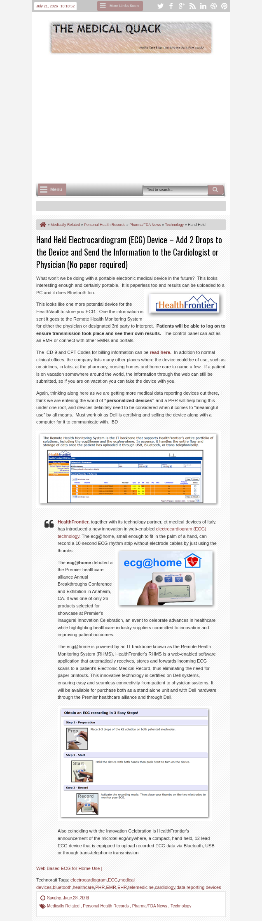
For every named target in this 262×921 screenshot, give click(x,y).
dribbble (213, 6)
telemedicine (141, 887)
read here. (161, 352)
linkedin (203, 6)
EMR (111, 887)
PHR (100, 887)
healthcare (83, 887)
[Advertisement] (149, 117)
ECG (113, 879)
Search (216, 190)
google (181, 6)
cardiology (165, 887)
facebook (171, 6)
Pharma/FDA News (150, 906)
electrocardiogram (88, 879)
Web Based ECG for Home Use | (69, 868)
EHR (122, 887)
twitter (160, 6)
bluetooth (62, 887)
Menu (56, 189)
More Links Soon (124, 6)
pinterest (224, 6)
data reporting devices (198, 887)
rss (192, 6)
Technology (181, 906)
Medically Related (64, 906)
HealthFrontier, (74, 521)
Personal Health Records (106, 906)
